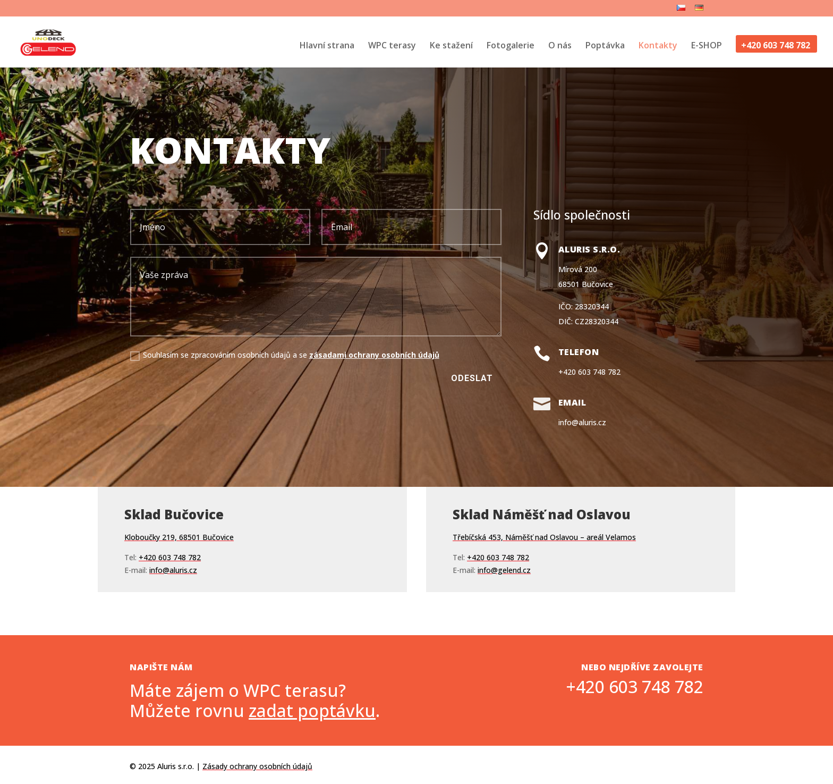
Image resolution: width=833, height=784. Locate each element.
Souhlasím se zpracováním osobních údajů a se (284, 355)
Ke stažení (451, 46)
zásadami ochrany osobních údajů (374, 355)
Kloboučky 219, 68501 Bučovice (179, 491)
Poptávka (605, 46)
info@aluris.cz (582, 422)
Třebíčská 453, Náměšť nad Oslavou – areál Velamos (544, 491)
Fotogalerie (510, 46)
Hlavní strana (327, 46)
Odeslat (472, 378)
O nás (560, 46)
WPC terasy (392, 46)
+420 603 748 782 (775, 46)
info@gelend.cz (504, 524)
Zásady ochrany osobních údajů (257, 766)
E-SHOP (706, 46)
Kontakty (658, 46)
